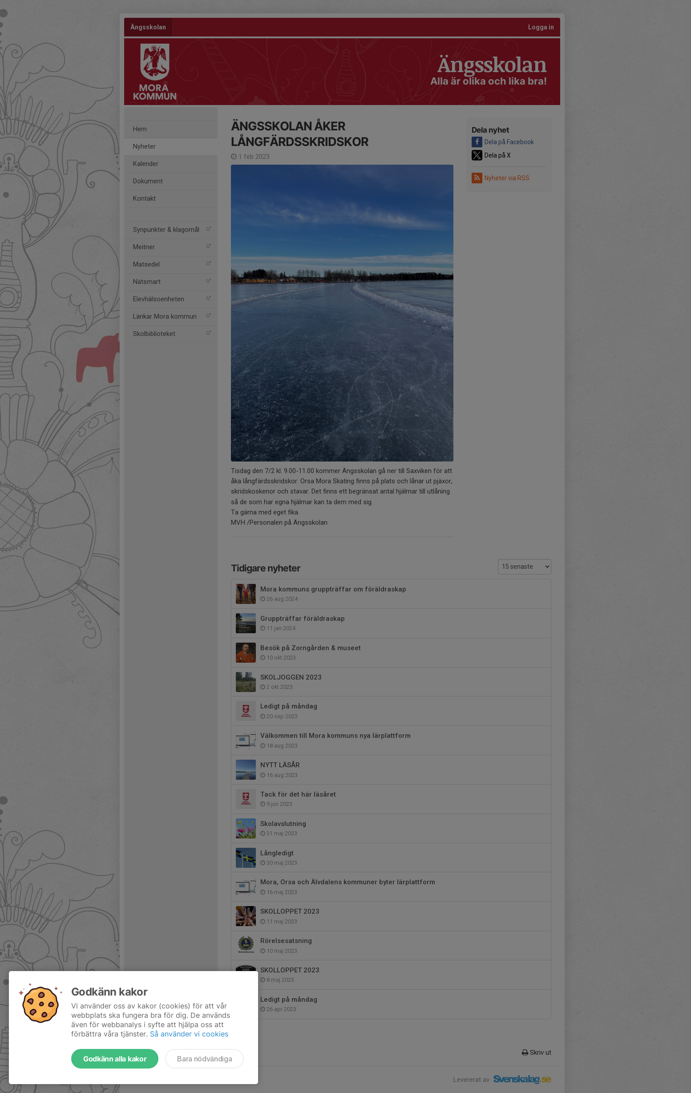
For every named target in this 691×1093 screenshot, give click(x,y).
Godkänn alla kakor (114, 1058)
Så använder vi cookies (189, 1033)
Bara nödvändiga (204, 1058)
